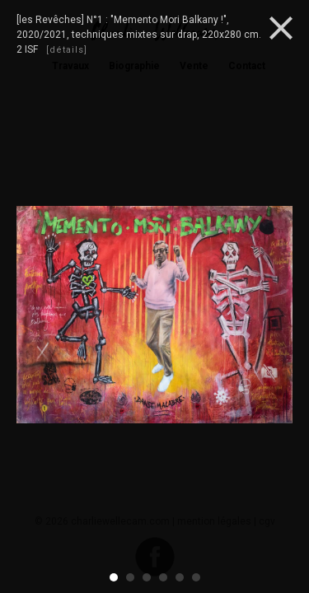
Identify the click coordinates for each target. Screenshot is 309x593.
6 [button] (197, 577)
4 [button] (164, 577)
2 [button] (131, 577)
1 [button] (114, 577)
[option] (154, 317)
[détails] (66, 49)
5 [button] (180, 577)
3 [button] (147, 577)
